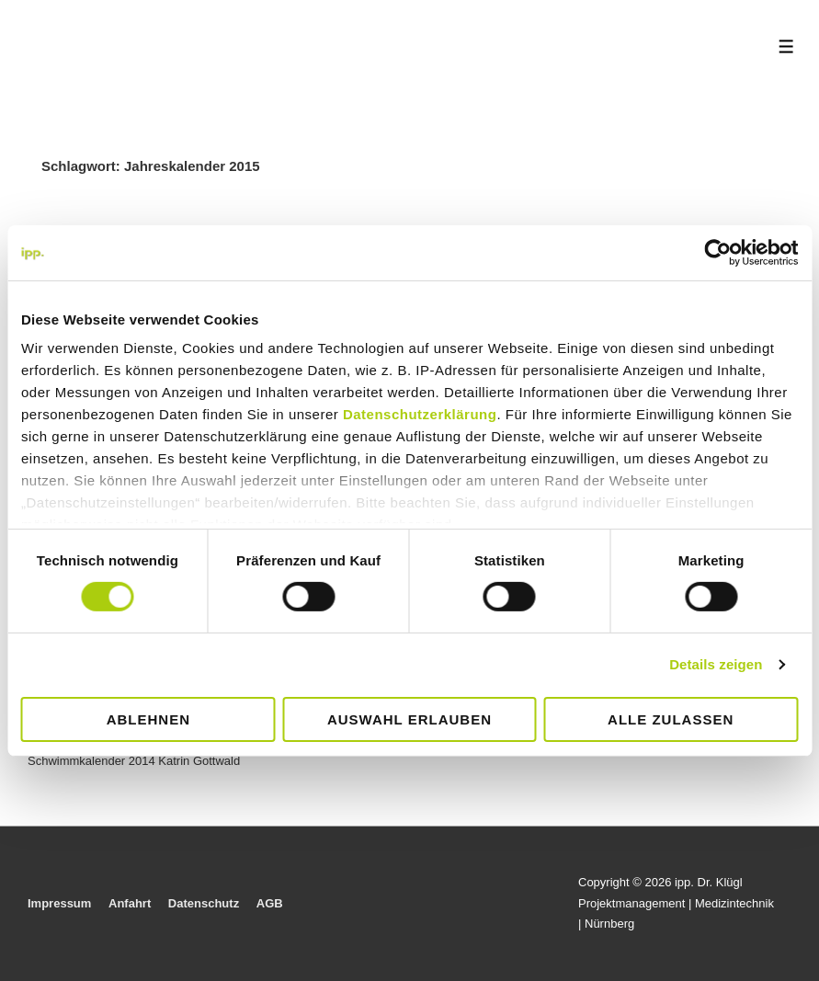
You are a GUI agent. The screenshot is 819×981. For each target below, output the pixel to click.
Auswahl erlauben (409, 719)
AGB (269, 903)
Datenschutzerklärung (420, 414)
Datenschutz (203, 903)
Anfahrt (129, 903)
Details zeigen (715, 664)
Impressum (59, 903)
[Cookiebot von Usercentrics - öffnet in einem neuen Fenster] (717, 252)
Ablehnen (148, 719)
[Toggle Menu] (786, 46)
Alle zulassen (671, 719)
